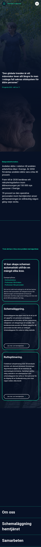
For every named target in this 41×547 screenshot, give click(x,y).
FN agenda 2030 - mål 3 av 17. (11, 87)
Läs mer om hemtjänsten (15, 346)
